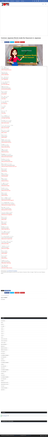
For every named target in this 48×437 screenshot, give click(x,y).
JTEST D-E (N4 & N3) (4, 340)
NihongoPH (5, 415)
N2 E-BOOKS (3, 353)
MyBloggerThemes (17, 435)
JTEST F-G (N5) (3, 342)
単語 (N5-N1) (3, 389)
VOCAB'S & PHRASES (7, 290)
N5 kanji (2, 380)
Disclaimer (17, 1)
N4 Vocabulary (3, 371)
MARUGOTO (3, 346)
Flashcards (3, 320)
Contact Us (12, 1)
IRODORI (2, 324)
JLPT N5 (2, 335)
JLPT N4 (2, 333)
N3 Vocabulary (3, 366)
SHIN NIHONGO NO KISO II (4, 384)
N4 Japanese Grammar (4, 369)
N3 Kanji (2, 364)
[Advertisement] (24, 13)
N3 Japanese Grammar (4, 362)
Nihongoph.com (28, 435)
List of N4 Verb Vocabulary (12, 270)
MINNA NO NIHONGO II (4, 349)
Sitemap (22, 1)
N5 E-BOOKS (3, 375)
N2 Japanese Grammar (4, 355)
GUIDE (2, 322)
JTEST (2, 337)
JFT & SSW (2, 326)
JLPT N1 (2, 328)
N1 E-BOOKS (3, 351)
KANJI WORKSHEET (4, 344)
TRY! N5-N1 (2, 386)
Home (3, 1)
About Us (7, 1)
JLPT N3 (2, 331)
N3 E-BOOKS (3, 360)
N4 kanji (2, 373)
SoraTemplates (6, 435)
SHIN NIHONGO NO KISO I (4, 382)
